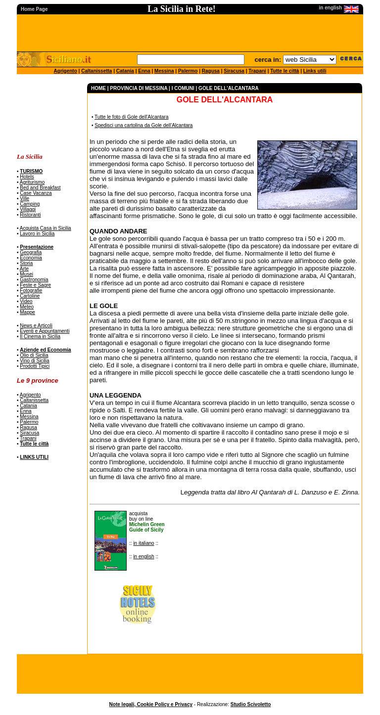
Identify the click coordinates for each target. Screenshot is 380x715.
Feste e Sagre (35, 285)
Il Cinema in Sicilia (40, 336)
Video (26, 301)
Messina (164, 71)
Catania (125, 71)
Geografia (31, 252)
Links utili (315, 71)
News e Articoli (36, 325)
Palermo (187, 71)
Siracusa (234, 71)
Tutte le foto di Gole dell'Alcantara (131, 117)
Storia (26, 263)
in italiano (143, 543)
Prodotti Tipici (34, 366)
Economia (31, 258)
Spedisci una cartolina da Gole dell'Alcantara (143, 125)
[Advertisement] (48, 114)
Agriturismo (32, 182)
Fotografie (31, 290)
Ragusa (211, 71)
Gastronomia (34, 279)
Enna (144, 71)
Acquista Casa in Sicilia (45, 228)
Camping (30, 204)
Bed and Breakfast (40, 187)
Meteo (27, 307)
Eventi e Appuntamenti (44, 331)
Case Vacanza (35, 193)
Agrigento (65, 71)
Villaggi (28, 209)
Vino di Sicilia (34, 360)
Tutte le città (284, 71)
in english (143, 556)
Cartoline (30, 296)
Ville (24, 198)
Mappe (27, 312)
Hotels (27, 176)
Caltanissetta (96, 71)
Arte (24, 268)
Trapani (257, 71)
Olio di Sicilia (34, 355)
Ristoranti (30, 215)
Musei (26, 274)
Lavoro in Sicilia (37, 233)
